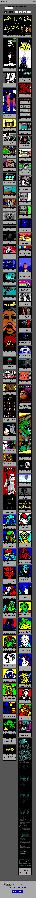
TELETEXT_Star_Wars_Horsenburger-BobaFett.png (10, 545)
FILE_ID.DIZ (25, 510)
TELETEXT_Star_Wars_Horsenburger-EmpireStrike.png (25, 597)
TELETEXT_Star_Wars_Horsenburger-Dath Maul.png (10, 582)
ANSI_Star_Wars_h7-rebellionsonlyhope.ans (25, 189)
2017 (5, 6)
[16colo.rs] (4, 2)
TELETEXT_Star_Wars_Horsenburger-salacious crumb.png (10, 698)
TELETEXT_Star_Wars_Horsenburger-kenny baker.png (25, 650)
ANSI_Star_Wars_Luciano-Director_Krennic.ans (10, 256)
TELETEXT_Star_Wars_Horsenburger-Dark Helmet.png (25, 579)
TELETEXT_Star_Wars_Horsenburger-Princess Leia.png (25, 669)
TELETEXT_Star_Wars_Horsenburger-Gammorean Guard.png (10, 615)
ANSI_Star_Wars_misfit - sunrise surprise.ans (10, 353)
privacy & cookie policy (18, 887)
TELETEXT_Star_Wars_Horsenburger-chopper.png (10, 563)
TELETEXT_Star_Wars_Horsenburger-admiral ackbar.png (25, 527)
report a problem (17, 891)
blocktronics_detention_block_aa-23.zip (17, 35)
